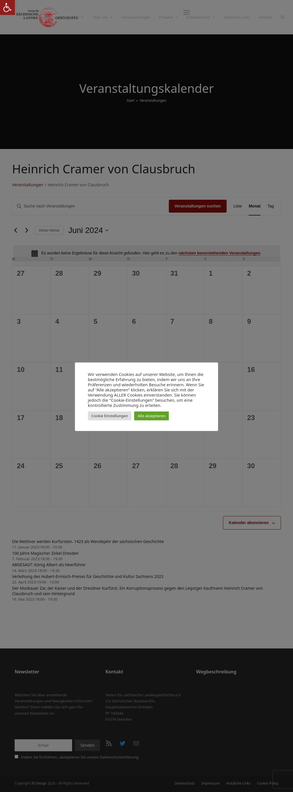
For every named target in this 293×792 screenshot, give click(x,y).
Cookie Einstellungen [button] (109, 415)
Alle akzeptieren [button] (151, 415)
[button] (7, 7)
